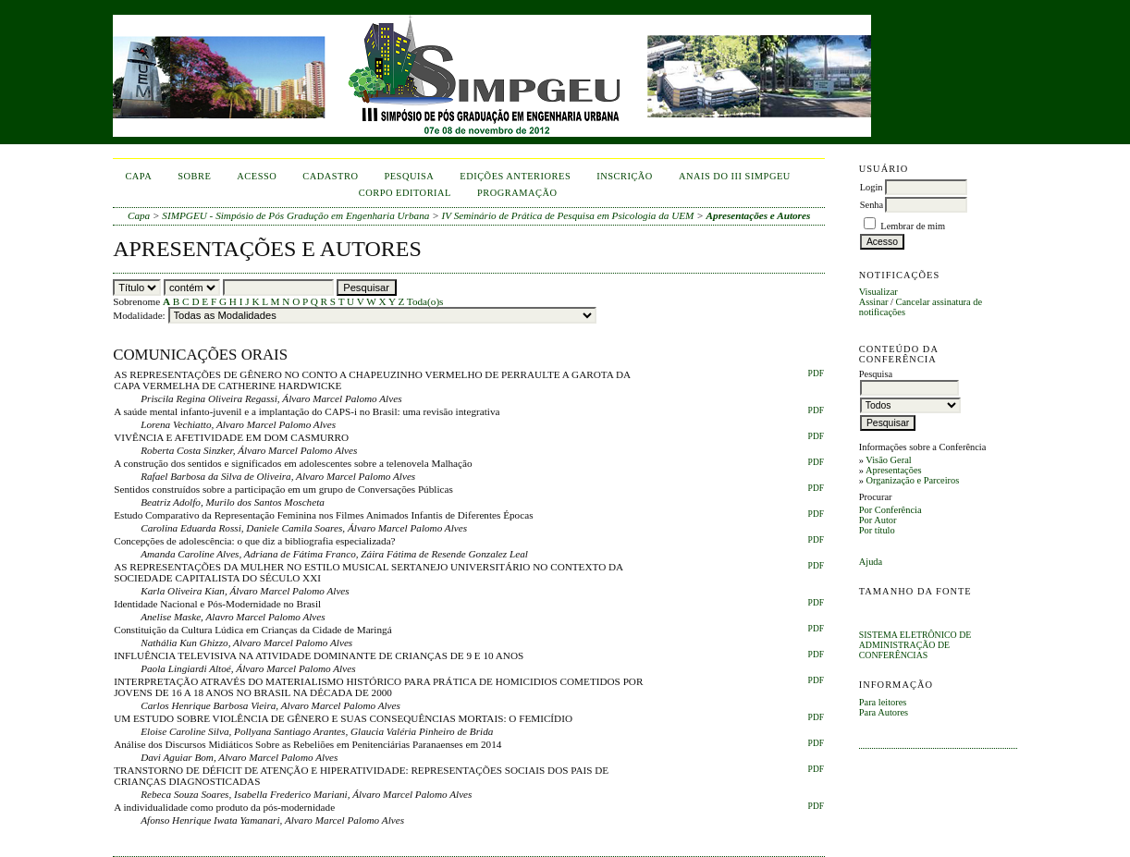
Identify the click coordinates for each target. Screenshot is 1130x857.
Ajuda (870, 562)
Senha (871, 205)
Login (871, 187)
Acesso (256, 176)
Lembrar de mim (912, 226)
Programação (517, 193)
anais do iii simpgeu (735, 176)
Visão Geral (888, 460)
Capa (138, 176)
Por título (877, 530)
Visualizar (878, 292)
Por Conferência (890, 510)
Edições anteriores (515, 176)
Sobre (194, 176)
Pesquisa (409, 176)
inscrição (624, 176)
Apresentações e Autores (758, 215)
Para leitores (883, 702)
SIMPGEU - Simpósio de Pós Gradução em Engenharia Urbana (295, 215)
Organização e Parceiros (913, 480)
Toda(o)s (425, 301)
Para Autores (883, 712)
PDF (816, 373)
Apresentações (894, 470)
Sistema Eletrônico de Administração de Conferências (915, 645)
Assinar (874, 302)
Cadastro (330, 176)
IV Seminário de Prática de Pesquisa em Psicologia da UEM (568, 215)
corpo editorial (405, 193)
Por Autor (878, 520)
